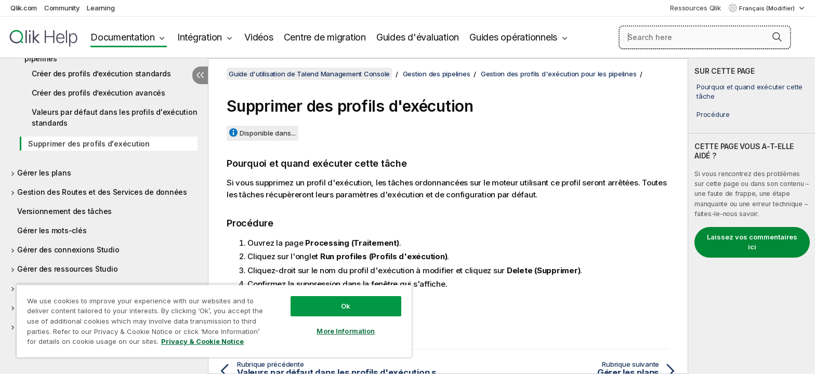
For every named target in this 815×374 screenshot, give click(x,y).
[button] (777, 37)
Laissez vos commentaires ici (752, 242)
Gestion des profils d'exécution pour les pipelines (559, 74)
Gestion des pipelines (436, 74)
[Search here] (705, 37)
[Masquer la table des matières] (200, 75)
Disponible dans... (268, 133)
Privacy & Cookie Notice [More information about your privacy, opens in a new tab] (202, 341)
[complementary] (751, 216)
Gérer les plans (44, 172)
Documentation (122, 37)
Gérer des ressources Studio (67, 268)
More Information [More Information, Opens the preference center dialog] (346, 331)
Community (62, 8)
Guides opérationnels (513, 37)
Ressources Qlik (695, 8)
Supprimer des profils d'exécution (89, 143)
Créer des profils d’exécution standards (101, 73)
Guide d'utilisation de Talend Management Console (309, 74)
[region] (214, 320)
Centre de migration (325, 37)
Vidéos (258, 37)
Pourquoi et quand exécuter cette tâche (749, 91)
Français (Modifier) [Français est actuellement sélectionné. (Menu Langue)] (767, 8)
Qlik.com (23, 8)
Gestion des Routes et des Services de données (102, 192)
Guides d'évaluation (417, 37)
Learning (100, 8)
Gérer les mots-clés (51, 230)
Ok (345, 306)
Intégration (199, 37)
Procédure (713, 114)
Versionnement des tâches (64, 211)
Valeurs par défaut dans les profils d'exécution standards (114, 117)
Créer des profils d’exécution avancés (98, 92)
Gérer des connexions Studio (68, 249)
